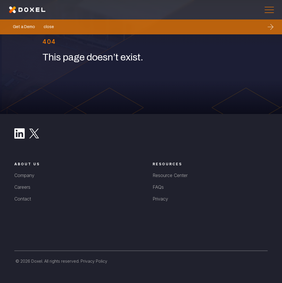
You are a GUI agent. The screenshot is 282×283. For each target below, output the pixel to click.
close (49, 27)
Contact (22, 199)
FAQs (158, 187)
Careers (22, 187)
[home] (27, 9)
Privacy (160, 199)
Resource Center (170, 175)
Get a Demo (24, 27)
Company (24, 175)
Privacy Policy (94, 261)
